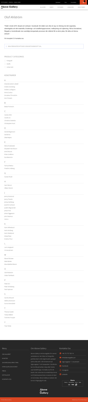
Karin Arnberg (8, 230)
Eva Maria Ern (8, 157)
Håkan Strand (8, 188)
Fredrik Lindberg (9, 168)
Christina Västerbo (10, 120)
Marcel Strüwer (8, 258)
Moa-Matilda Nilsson (10, 264)
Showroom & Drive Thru (10, 362)
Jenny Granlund (9, 196)
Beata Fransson (9, 106)
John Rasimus (8, 216)
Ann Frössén (8, 98)
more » (6, 219)
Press (4, 371)
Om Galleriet (6, 354)
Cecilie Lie (7, 118)
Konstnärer (81, 7)
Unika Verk (70, 7)
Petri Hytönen (8, 289)
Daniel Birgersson (9, 132)
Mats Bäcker (8, 261)
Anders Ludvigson (9, 90)
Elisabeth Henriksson (10, 149)
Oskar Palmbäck (9, 275)
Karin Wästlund (9, 233)
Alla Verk (43, 7)
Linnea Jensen (8, 250)
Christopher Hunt (9, 123)
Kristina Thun (8, 239)
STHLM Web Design (82, 400)
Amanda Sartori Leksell (11, 84)
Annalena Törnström (10, 95)
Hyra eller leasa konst (9, 367)
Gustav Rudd (8, 177)
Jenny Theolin (8, 199)
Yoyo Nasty (7, 326)
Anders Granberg (9, 87)
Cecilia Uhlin (8, 115)
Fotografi (60, 7)
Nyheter (58, 2)
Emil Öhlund (8, 151)
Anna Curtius (8, 92)
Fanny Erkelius (8, 166)
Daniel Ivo (7, 134)
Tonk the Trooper (9, 317)
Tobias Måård (8, 315)
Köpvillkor (6, 375)
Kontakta (73, 2)
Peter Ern (7, 284)
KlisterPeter (7, 236)
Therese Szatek (8, 312)
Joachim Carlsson (9, 205)
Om (65, 2)
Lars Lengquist (8, 247)
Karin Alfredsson (9, 227)
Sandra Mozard (9, 298)
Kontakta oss (6, 379)
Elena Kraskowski (9, 146)
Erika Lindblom (8, 154)
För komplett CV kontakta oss (14, 38)
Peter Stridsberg (9, 287)
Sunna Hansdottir (9, 303)
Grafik (51, 7)
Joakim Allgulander (10, 208)
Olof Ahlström (8, 272)
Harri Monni (8, 185)
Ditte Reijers (8, 137)
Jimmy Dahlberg (9, 202)
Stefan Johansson (9, 301)
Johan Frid (7, 211)
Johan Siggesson (9, 213)
